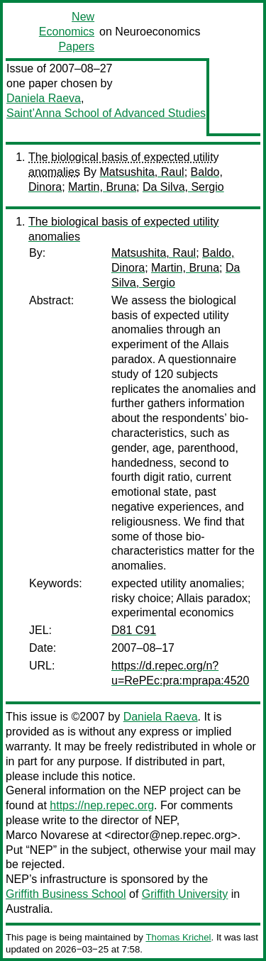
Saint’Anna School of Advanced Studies (106, 113)
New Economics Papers (66, 31)
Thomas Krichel (178, 937)
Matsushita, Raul (142, 172)
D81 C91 (133, 630)
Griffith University (185, 894)
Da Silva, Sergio (183, 187)
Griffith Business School (66, 894)
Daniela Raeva (43, 98)
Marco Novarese (47, 835)
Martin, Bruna (102, 187)
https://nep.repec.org (102, 805)
